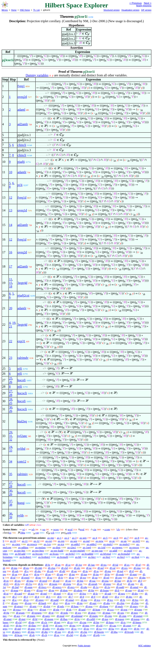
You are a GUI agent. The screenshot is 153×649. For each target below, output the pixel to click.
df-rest (124, 609)
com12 (22, 461)
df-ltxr (82, 593)
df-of (119, 583)
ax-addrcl (91, 544)
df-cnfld (90, 619)
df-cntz (108, 615)
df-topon (119, 619)
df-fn (129, 580)
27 (10, 391)
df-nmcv (16, 631)
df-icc (110, 599)
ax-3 (74, 537)
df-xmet (7, 619)
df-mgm (31, 615)
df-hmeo (137, 622)
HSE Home (25, 10)
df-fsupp (104, 590)
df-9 (93, 596)
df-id (12, 577)
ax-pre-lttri (19, 550)
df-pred (43, 580)
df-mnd (60, 615)
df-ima (29, 580)
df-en (51, 590)
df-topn (138, 609)
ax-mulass (40, 547)
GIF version (146, 10)
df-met (22, 619)
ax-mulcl (108, 544)
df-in (85, 571)
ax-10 (13, 541)
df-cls (44, 622)
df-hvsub (129, 631)
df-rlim (135, 603)
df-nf (138, 564)
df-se (71, 577)
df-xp (94, 577)
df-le (95, 593)
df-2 (14, 596)
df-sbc (37, 571)
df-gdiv (46, 628)
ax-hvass (54, 553)
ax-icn (61, 544)
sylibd (21, 448)
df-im (80, 603)
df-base (74, 606)
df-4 (37, 596)
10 (10, 172)
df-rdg (83, 587)
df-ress (88, 606)
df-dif (62, 571)
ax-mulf (128, 550)
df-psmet (137, 615)
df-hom (96, 609)
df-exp (28, 603)
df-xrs (78, 612)
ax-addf (113, 550)
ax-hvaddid (87, 553)
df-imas (107, 612)
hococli (22, 393)
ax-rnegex (117, 547)
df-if (131, 571)
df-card (18, 593)
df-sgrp (46, 615)
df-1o (95, 587)
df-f (140, 580)
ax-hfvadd (20, 553)
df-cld (18, 622)
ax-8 (136, 537)
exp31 (21, 341)
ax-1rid (101, 547)
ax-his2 (106, 556)
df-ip (29, 609)
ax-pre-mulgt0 (77, 550)
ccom (107, 529)
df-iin (96, 574)
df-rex (124, 567)
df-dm (142, 577)
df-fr (60, 577)
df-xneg (39, 599)
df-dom (64, 590)
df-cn (70, 622)
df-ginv (31, 628)
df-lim (80, 580)
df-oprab (92, 583)
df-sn (14, 574)
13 (10, 210)
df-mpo (107, 583)
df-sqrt (92, 603)
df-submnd (76, 615)
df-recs (71, 587)
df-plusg (103, 606)
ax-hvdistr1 (25, 556)
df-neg (121, 593)
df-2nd (15, 587)
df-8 (82, 596)
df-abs (106, 603)
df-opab (120, 574)
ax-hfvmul (105, 553)
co (10, 532)
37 (10, 501)
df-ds (69, 609)
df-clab (38, 567)
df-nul (120, 571)
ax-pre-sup (97, 550)
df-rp (25, 599)
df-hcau (19, 635)
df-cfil (99, 625)
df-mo (14, 567)
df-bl (34, 619)
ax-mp (50, 537)
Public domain (84, 646)
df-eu (26, 567)
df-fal (115, 564)
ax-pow (99, 541)
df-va (99, 628)
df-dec (129, 596)
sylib (21, 515)
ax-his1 (92, 556)
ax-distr (57, 547)
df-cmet (127, 625)
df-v (26, 571)
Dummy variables (37, 75)
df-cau (112, 625)
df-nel (101, 567)
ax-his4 (135, 556)
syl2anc (22, 436)
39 (10, 517)
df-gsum (20, 612)
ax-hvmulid (124, 553)
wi (23, 529)
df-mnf (57, 593)
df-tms (85, 625)
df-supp (28, 587)
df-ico (97, 599)
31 (10, 436)
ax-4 (94, 537)
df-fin (91, 590)
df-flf (45, 625)
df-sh (32, 635)
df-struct (18, 606)
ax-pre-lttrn (38, 550)
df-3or (79, 564)
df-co (130, 577)
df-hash (42, 603)
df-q (14, 599)
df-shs (83, 635)
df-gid (18, 628)
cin (94, 529)
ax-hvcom (37, 553)
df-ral (112, 567)
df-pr (25, 574)
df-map (14, 590)
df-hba (114, 631)
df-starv (134, 606)
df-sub (108, 593)
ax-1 (59, 537)
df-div (135, 593)
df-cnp (82, 622)
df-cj (55, 603)
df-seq (14, 603)
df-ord (56, 580)
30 (10, 407)
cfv (118, 529)
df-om (131, 583)
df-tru (104, 564)
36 (10, 513)
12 (10, 197)
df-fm (19, 625)
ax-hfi (78, 556)
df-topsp (135, 619)
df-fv (40, 583)
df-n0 (105, 596)
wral (82, 529)
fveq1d (22, 197)
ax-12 (36, 541)
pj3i (20, 185)
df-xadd (54, 599)
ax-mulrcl (124, 544)
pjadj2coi (23, 295)
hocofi (22, 380)
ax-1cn (47, 544)
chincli (22, 145)
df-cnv (118, 577)
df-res (18, 580)
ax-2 (66, 537)
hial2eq (22, 421)
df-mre (134, 612)
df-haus (110, 622)
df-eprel (25, 577)
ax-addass (23, 547)
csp (37, 532)
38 (10, 504)
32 (10, 439)
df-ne (88, 567)
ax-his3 (121, 556)
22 (10, 341)
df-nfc (77, 567)
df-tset (42, 609)
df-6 (59, 596)
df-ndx (60, 606)
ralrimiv (23, 474)
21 (10, 326)
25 (10, 378)
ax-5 (105, 537)
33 (10, 450)
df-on (68, 580)
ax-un (124, 541)
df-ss (96, 571)
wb (33, 529)
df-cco (110, 609)
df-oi (5, 593)
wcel (70, 529)
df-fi (117, 590)
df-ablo (60, 628)
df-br (107, 574)
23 (10, 357)
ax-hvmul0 (62, 556)
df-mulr (119, 606)
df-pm (27, 590)
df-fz (122, 599)
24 (10, 447)
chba (22, 532)
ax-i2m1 (71, 547)
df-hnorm (99, 631)
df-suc (92, 580)
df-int (72, 574)
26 (10, 382)
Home (14, 10)
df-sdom (78, 590)
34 (10, 461)
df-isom (53, 583)
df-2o (107, 587)
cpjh (69, 532)
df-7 (71, 596)
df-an (57, 564)
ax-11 (25, 541)
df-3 (26, 596)
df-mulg (93, 615)
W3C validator (144, 646)
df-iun (84, 574)
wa (43, 529)
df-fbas (64, 619)
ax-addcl (75, 544)
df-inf (141, 590)
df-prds (64, 612)
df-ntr (31, 622)
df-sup (128, 590)
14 (10, 225)
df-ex (126, 564)
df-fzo (135, 599)
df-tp (36, 574)
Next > (147, 3)
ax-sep (73, 541)
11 (10, 279)
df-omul (134, 587)
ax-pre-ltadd (57, 550)
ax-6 (116, 537)
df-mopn (48, 619)
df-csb (50, 571)
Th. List (36, 10)
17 (10, 266)
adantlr (22, 172)
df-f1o (29, 583)
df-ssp (58, 631)
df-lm (96, 622)
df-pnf (43, 593)
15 (10, 283)
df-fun (118, 580)
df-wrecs (56, 587)
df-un (74, 571)
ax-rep (61, 541)
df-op (48, 574)
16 (10, 252)
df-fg (77, 619)
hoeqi (21, 503)
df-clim (120, 603)
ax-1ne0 (87, 547)
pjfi (20, 368)
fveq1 (21, 86)
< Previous (135, 3)
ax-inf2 (136, 541)
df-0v (136, 628)
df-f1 (6, 583)
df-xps (120, 612)
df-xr (70, 593)
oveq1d (22, 210)
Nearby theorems (143, 6)
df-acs (17, 615)
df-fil (6, 625)
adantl (21, 109)
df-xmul (70, 599)
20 (10, 308)
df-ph (71, 631)
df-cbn (83, 631)
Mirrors (5, 10)
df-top (105, 619)
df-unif (82, 609)
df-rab (15, 571)
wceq (56, 529)
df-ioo (84, 599)
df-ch (44, 635)
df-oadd (120, 587)
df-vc (73, 628)
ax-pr (112, 541)
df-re (67, 603)
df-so (49, 577)
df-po (38, 577)
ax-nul (86, 541)
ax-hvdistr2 (44, 556)
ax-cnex (16, 544)
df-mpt (133, 574)
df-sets (32, 606)
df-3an (91, 564)
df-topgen (36, 612)
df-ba (111, 628)
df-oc (56, 635)
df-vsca (17, 609)
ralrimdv (23, 357)
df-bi (47, 564)
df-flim (32, 625)
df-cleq (51, 567)
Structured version (111, 10)
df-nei (57, 622)
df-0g (6, 612)
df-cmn (123, 615)
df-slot (46, 606)
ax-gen (82, 537)
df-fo (17, 583)
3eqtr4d (22, 283)
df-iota (105, 580)
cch (52, 532)
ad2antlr (23, 124)
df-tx (123, 622)
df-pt (51, 612)
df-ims (31, 631)
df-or (68, 564)
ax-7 (126, 537)
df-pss (108, 571)
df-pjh (96, 635)
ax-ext (48, 541)
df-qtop (92, 612)
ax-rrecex (134, 547)
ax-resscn (32, 544)
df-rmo (137, 567)
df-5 (48, 596)
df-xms (59, 625)
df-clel (64, 567)
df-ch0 (69, 635)
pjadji (21, 161)
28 (10, 395)
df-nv (86, 628)
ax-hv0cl (70, 553)
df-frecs (42, 587)
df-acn (31, 593)
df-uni (60, 574)
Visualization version (130, 10)
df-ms (72, 625)
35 (10, 474)
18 (10, 286)
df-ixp (39, 590)
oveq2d (22, 97)
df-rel (106, 577)
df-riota (67, 583)
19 (13, 322)
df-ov (79, 583)
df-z (117, 596)
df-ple (56, 609)
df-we (83, 577)
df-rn (6, 580)
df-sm (124, 628)
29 (10, 432)
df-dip (44, 631)
